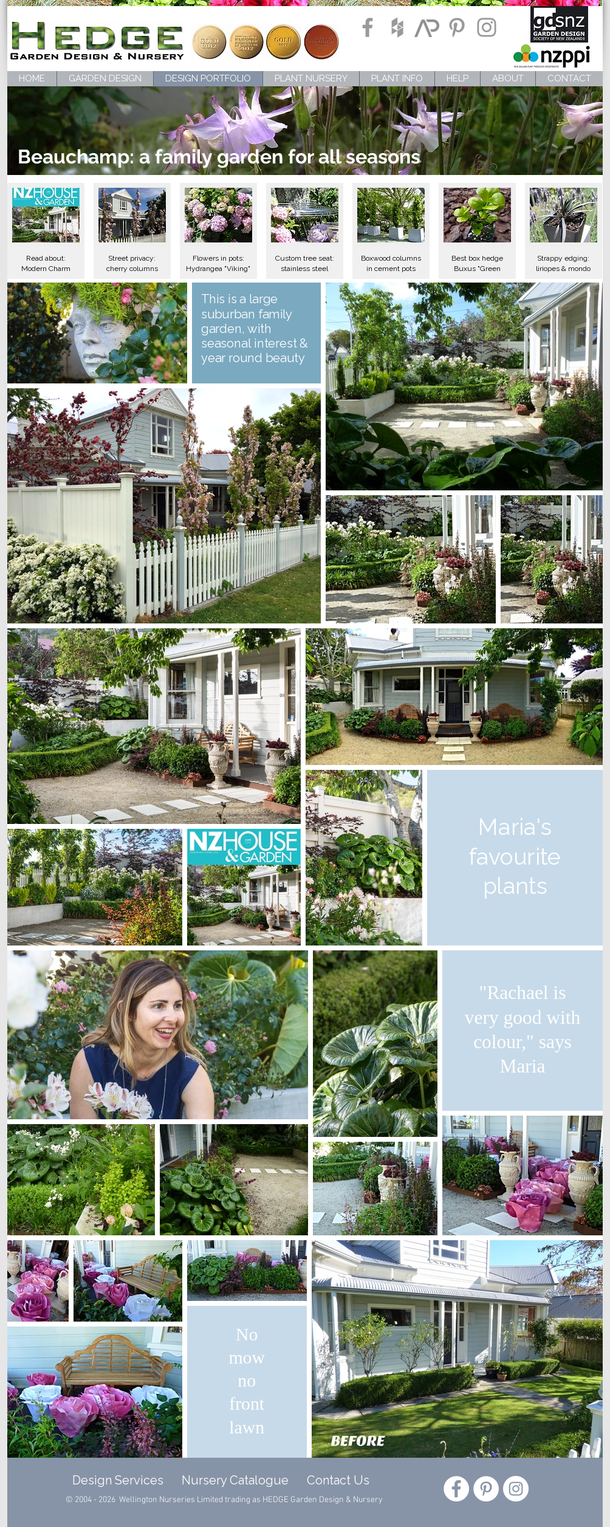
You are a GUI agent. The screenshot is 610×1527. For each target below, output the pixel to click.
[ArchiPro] (427, 27)
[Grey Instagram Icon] (486, 27)
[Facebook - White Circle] (456, 1488)
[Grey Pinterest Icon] (457, 27)
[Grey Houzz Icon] (397, 27)
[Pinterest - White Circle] (486, 1488)
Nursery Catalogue (235, 1480)
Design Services (114, 1480)
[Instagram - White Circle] (516, 1488)
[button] (45, 231)
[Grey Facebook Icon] (367, 27)
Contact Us (338, 1480)
